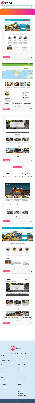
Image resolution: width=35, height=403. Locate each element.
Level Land (17, 12)
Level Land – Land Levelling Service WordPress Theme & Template (17, 53)
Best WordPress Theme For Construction (17, 216)
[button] (6, 57)
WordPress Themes (17, 54)
